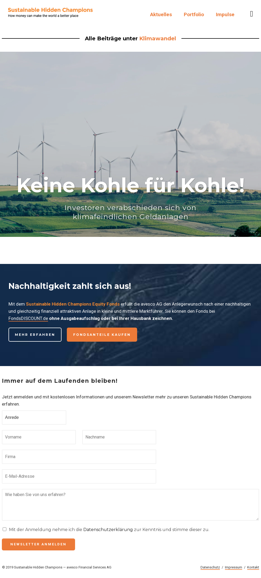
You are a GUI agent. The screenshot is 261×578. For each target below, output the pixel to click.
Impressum (233, 567)
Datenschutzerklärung (108, 529)
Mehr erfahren (35, 335)
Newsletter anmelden (38, 544)
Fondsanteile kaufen (102, 335)
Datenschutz (210, 567)
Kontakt (253, 567)
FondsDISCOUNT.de (28, 318)
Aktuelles (161, 14)
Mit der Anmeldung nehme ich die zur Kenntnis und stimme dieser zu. (109, 529)
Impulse (225, 14)
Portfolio (194, 14)
